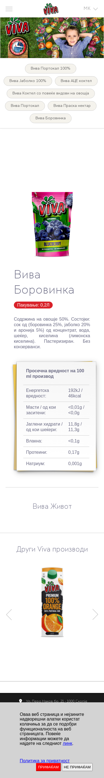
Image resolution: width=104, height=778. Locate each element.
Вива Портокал (25, 106)
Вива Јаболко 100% (27, 81)
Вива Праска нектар (72, 106)
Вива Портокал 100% (50, 68)
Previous (8, 612)
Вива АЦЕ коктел (76, 81)
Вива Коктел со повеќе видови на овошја (50, 93)
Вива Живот (52, 507)
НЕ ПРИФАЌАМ (77, 767)
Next (95, 612)
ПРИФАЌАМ (48, 767)
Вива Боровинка (50, 118)
